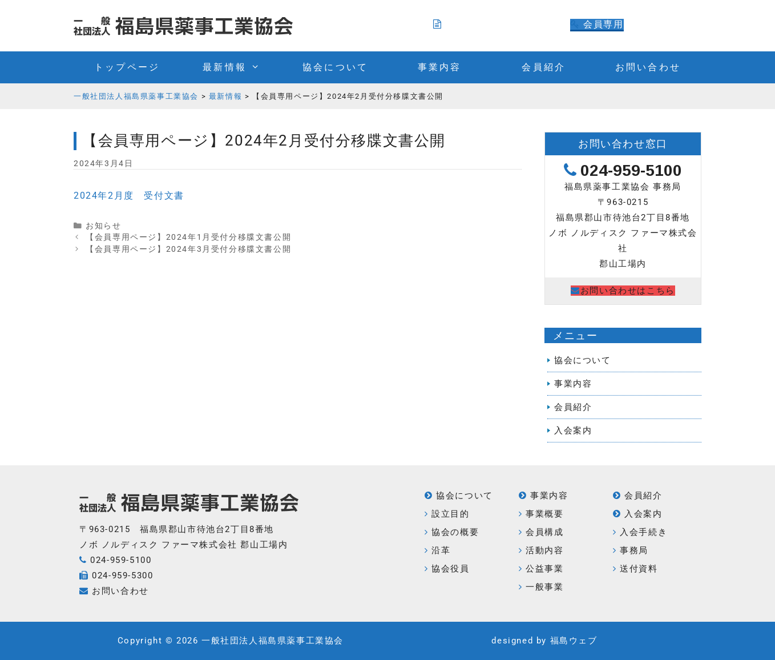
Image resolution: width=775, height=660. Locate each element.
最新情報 (237, 67)
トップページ (127, 67)
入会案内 (573, 430)
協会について (335, 67)
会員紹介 (544, 67)
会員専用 (597, 24)
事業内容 (440, 67)
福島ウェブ (574, 640)
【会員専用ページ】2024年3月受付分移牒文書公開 (188, 248)
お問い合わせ (648, 67)
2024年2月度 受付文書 (129, 195)
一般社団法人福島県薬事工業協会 (272, 640)
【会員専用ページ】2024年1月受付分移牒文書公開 (188, 237)
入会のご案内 (469, 24)
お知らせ (103, 225)
